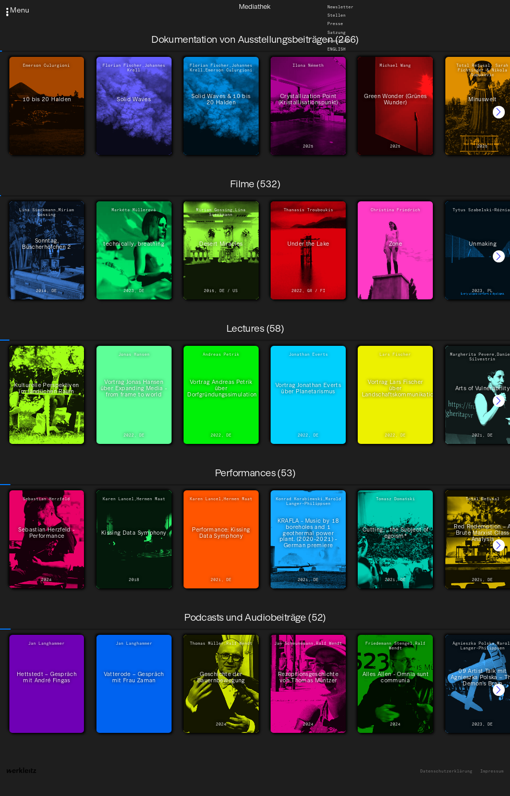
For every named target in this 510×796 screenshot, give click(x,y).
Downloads (339, 41)
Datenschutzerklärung (446, 771)
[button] (499, 112)
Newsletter (340, 7)
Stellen (336, 15)
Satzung (336, 32)
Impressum (492, 771)
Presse (335, 23)
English (336, 49)
